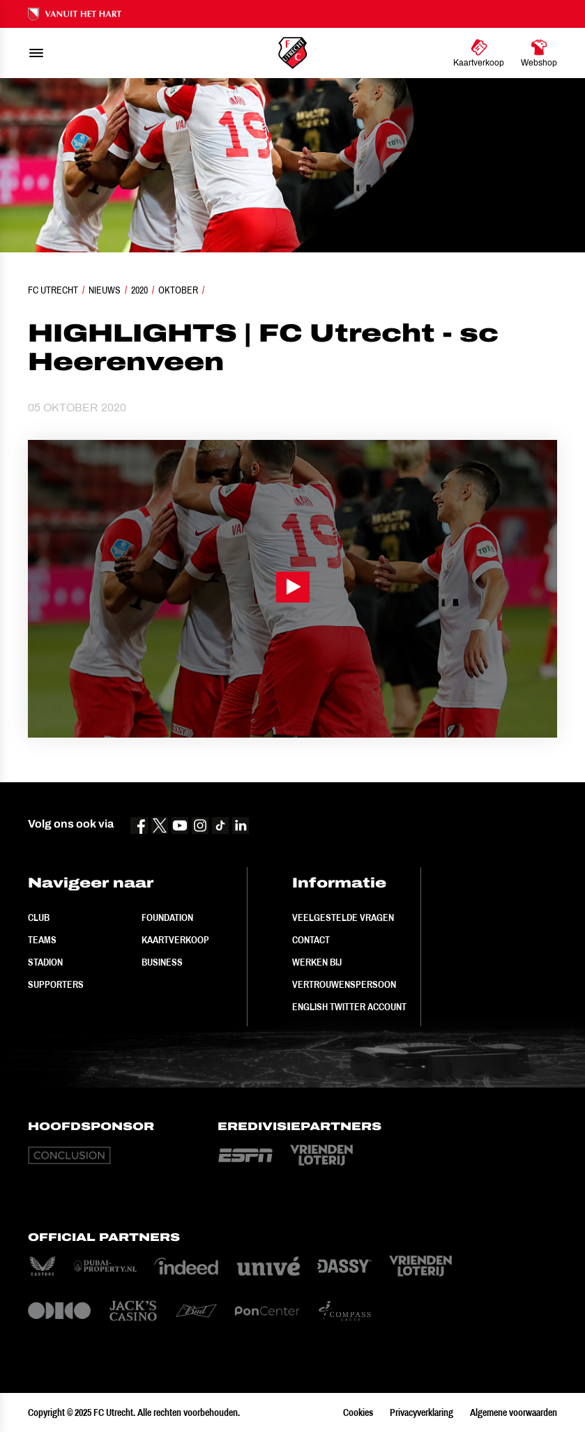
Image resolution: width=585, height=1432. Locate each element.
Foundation (167, 917)
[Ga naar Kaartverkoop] (478, 53)
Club (39, 917)
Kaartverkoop (175, 940)
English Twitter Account (349, 1006)
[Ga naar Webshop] (539, 53)
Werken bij (317, 962)
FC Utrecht (53, 290)
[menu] (36, 53)
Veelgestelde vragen (343, 917)
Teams (42, 940)
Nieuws (105, 290)
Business (162, 962)
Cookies (358, 1412)
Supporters (56, 984)
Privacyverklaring (421, 1412)
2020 (139, 290)
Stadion (45, 962)
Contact (311, 940)
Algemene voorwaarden (513, 1412)
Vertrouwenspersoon (344, 984)
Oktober (178, 290)
